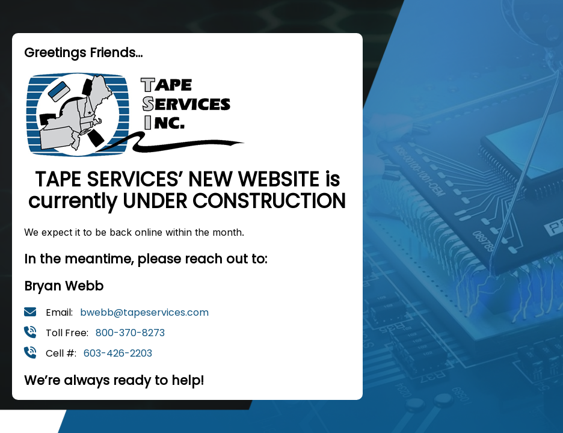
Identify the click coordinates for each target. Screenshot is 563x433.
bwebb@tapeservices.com (144, 312)
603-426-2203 (118, 353)
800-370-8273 (130, 333)
